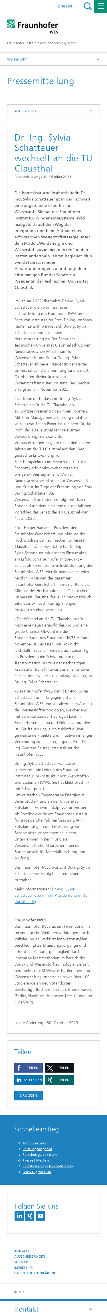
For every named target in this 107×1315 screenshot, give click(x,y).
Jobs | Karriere (35, 1143)
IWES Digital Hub (37, 1172)
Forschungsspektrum (40, 1155)
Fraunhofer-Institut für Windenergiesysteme (41, 43)
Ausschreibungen (29, 1256)
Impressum (23, 1268)
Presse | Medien (36, 1160)
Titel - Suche (87, 6)
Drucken (28, 1096)
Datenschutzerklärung (35, 1273)
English (66, 6)
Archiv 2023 (25, 111)
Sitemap (21, 1262)
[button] (28, 1068)
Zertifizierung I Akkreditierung (48, 1166)
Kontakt (21, 1251)
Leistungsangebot (37, 1149)
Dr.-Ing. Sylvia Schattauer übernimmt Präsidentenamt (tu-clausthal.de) (52, 895)
